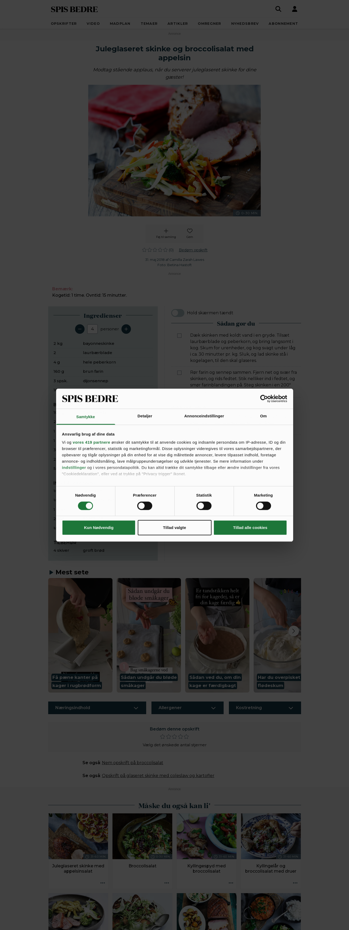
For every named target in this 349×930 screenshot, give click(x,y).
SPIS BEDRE (74, 8)
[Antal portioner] (92, 329)
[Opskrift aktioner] (102, 883)
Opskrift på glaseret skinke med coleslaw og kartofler (158, 775)
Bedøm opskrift (193, 250)
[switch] (177, 313)
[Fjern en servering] (80, 329)
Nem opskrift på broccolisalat (132, 762)
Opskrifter (64, 23)
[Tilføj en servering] (126, 329)
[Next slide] (293, 631)
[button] (80, 635)
